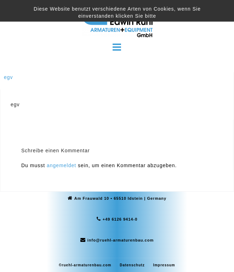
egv (8, 77)
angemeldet (61, 165)
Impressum (164, 265)
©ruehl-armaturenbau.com (85, 265)
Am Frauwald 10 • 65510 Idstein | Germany (120, 198)
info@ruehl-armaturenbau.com (120, 240)
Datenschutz (132, 265)
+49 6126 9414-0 (120, 219)
